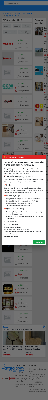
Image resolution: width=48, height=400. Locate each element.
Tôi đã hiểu (39, 242)
